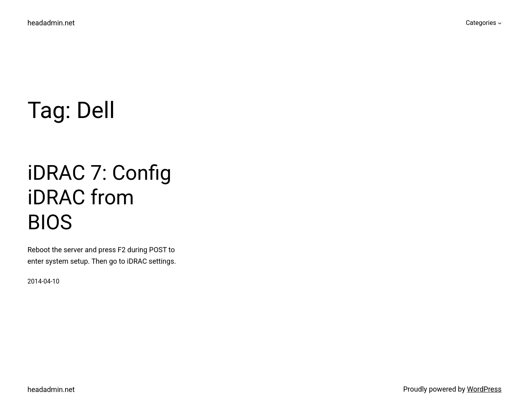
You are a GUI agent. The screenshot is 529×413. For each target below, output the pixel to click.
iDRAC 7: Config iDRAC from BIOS (99, 197)
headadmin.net (51, 23)
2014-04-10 (44, 281)
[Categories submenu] (500, 23)
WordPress (484, 389)
